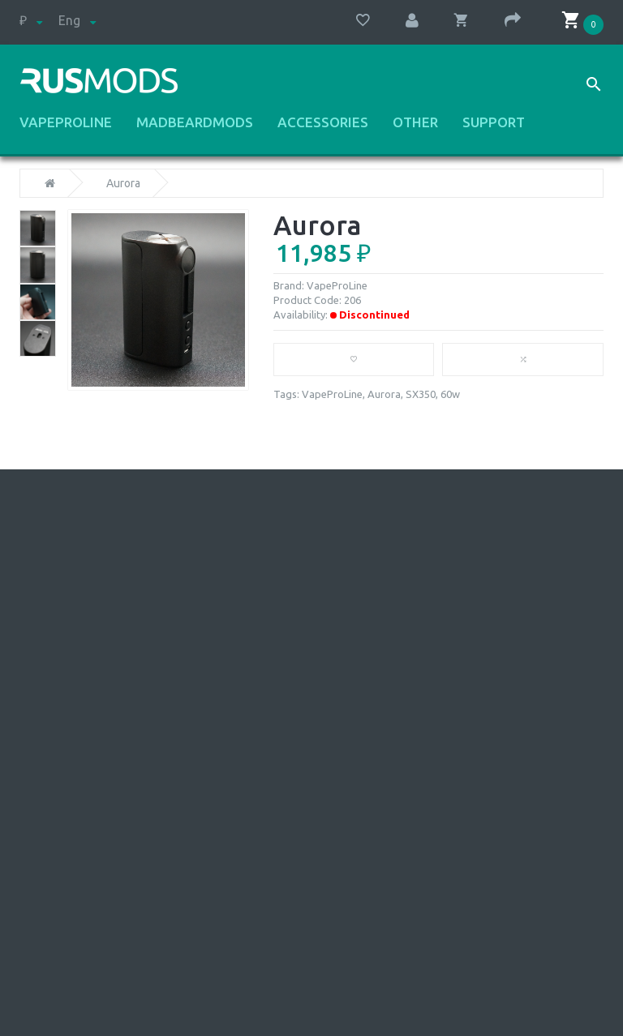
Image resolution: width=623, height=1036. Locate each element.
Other (415, 122)
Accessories (322, 122)
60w (450, 394)
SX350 (421, 394)
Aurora (123, 183)
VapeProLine (65, 122)
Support (493, 122)
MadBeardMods (194, 122)
